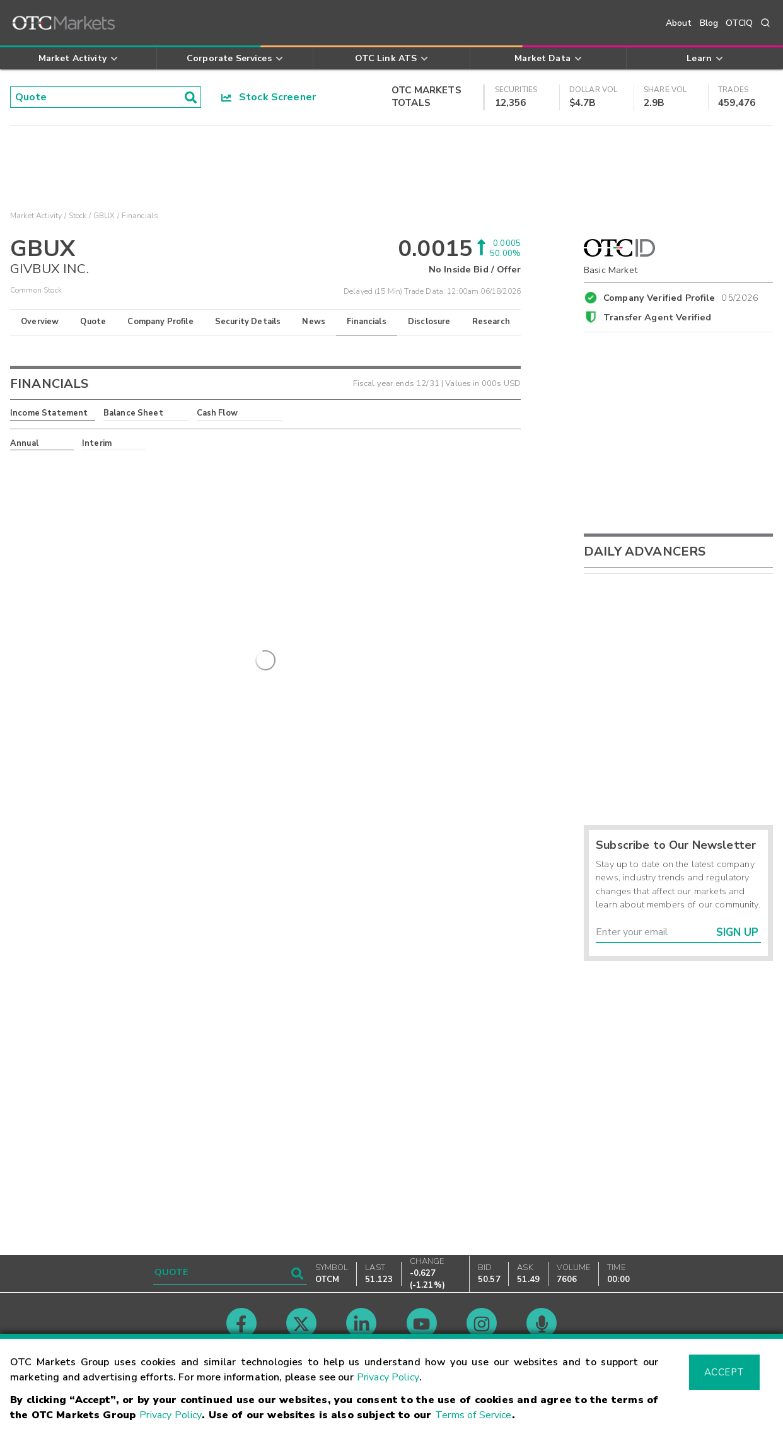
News (313, 321)
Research (491, 321)
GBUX (104, 216)
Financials (366, 321)
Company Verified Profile (681, 295)
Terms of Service (473, 1415)
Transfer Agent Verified (657, 317)
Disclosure (429, 321)
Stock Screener (268, 97)
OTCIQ (739, 23)
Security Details (248, 321)
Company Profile (160, 321)
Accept (724, 1372)
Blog (709, 23)
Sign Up (737, 932)
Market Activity (36, 216)
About (679, 23)
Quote (93, 321)
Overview (40, 321)
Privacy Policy (388, 1377)
